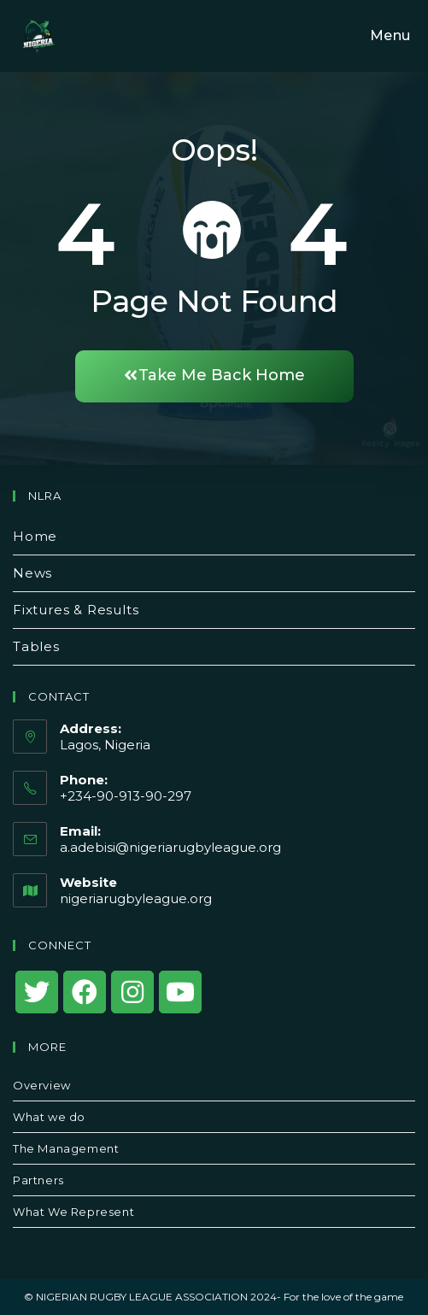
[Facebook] (84, 992)
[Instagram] (132, 992)
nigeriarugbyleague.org (136, 898)
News (32, 573)
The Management (66, 1148)
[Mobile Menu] (388, 36)
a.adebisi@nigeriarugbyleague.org (170, 847)
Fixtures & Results (75, 610)
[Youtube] (180, 992)
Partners (38, 1180)
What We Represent (73, 1211)
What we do (49, 1117)
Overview (42, 1085)
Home (35, 536)
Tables (36, 646)
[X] (36, 992)
